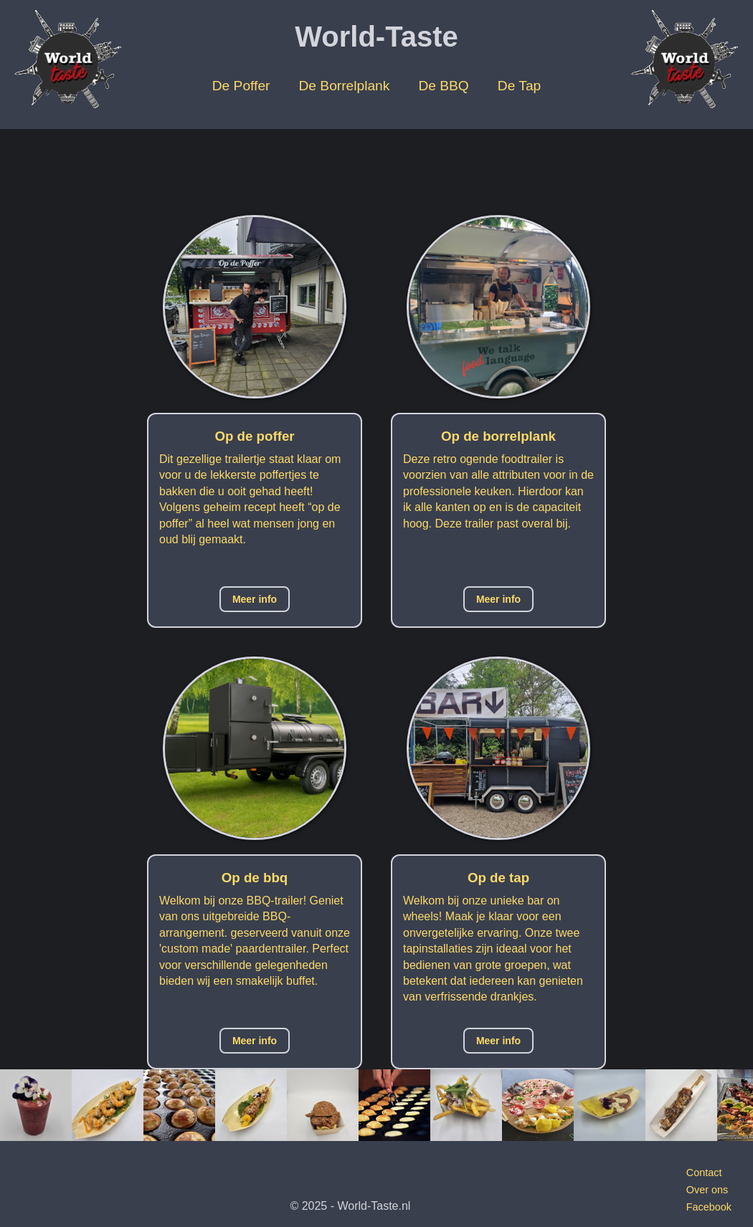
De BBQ (443, 85)
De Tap (519, 85)
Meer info (254, 599)
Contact (704, 1172)
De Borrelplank (343, 85)
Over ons (707, 1189)
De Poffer (241, 85)
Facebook (708, 1207)
